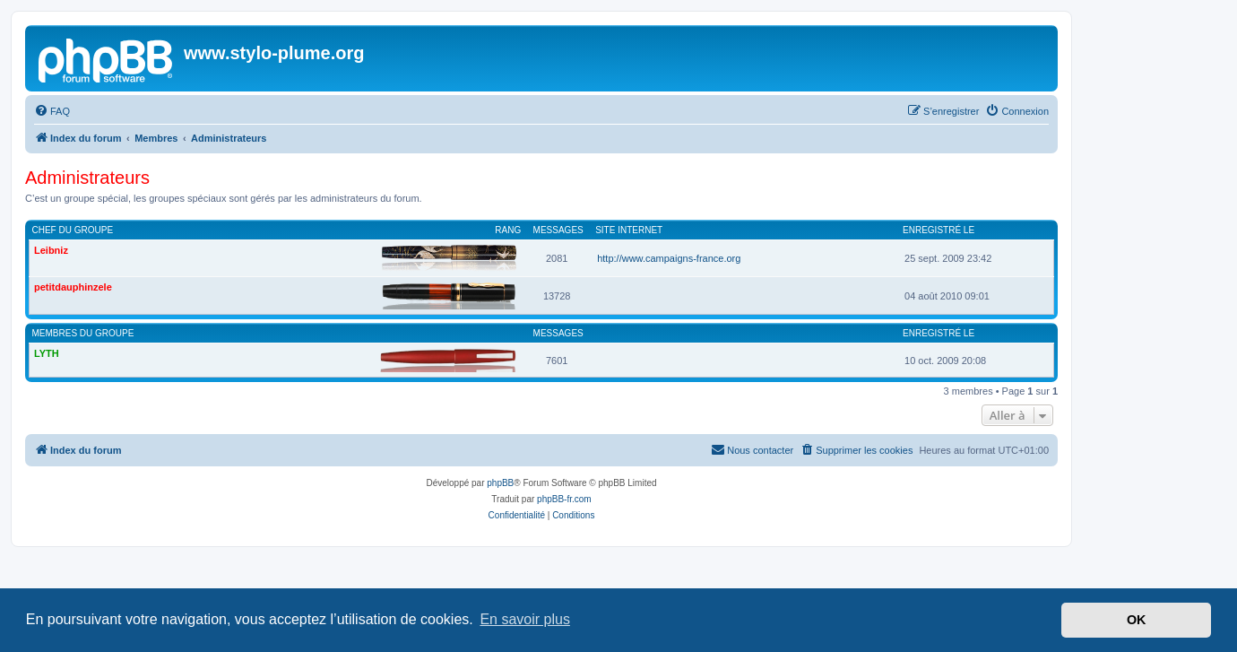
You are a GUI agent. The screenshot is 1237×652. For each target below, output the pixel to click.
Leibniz (51, 250)
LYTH (46, 353)
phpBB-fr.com (564, 499)
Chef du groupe (73, 230)
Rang (508, 230)
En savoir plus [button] (525, 619)
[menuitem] (52, 111)
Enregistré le (938, 230)
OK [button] (1136, 620)
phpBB (500, 483)
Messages (558, 230)
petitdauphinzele (73, 287)
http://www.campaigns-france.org (668, 258)
